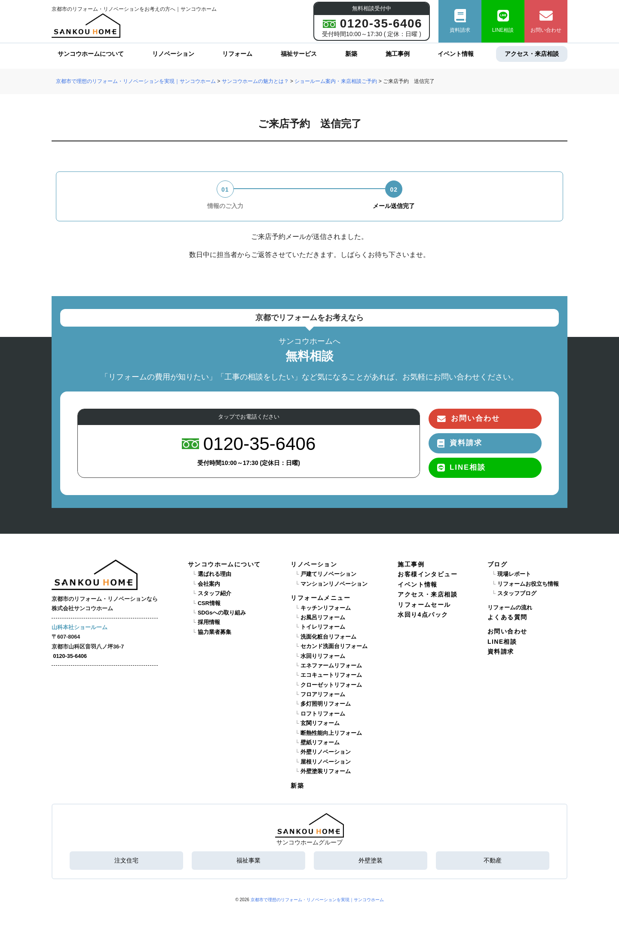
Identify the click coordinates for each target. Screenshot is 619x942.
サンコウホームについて (91, 53)
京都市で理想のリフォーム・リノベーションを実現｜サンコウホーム (317, 899)
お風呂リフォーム (322, 618)
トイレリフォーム (322, 627)
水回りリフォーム (322, 656)
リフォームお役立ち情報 (528, 584)
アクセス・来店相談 (532, 53)
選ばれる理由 (214, 574)
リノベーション (173, 53)
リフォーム (237, 53)
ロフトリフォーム (322, 714)
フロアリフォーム (322, 694)
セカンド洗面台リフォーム (334, 646)
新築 (351, 53)
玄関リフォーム (320, 723)
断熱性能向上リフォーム (331, 733)
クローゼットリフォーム (331, 685)
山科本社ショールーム (79, 627)
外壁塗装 (371, 860)
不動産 (493, 860)
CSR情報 (209, 603)
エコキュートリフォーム (331, 675)
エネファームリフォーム (331, 666)
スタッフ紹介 (214, 593)
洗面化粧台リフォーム (328, 637)
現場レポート (514, 574)
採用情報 (209, 622)
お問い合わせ (545, 21)
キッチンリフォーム (325, 608)
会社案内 (209, 584)
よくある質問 (507, 617)
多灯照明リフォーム (325, 704)
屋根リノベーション (325, 762)
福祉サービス (299, 53)
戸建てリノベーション (328, 574)
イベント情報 (456, 53)
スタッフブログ (516, 593)
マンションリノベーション (334, 584)
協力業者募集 (214, 632)
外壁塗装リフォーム (325, 771)
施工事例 (398, 53)
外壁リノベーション (325, 752)
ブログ (497, 564)
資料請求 (460, 21)
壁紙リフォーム (320, 743)
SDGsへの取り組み (222, 613)
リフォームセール (424, 604)
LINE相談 (503, 21)
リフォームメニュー (320, 597)
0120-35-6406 (70, 656)
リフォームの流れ (509, 608)
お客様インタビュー (427, 574)
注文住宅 (126, 860)
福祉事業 (248, 860)
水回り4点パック (423, 614)
